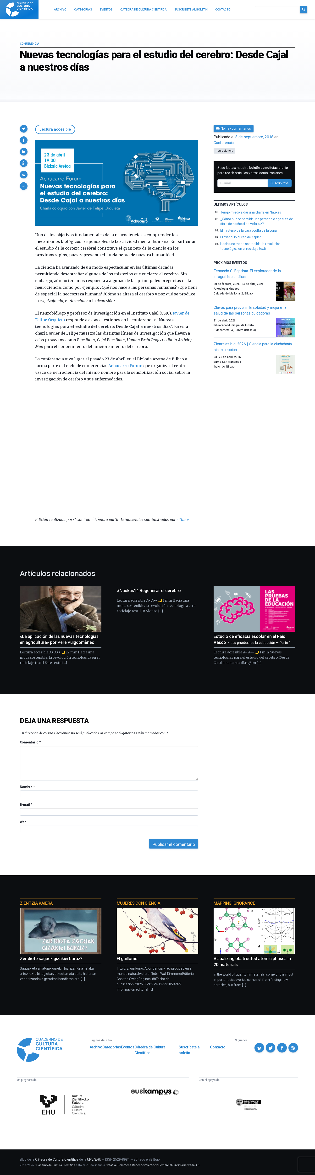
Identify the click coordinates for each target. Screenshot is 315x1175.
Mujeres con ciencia (138, 903)
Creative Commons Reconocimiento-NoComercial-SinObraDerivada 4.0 (152, 1165)
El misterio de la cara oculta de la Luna (248, 230)
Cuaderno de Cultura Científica (55, 1165)
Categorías (111, 1047)
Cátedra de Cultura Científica (150, 1050)
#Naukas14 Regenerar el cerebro (149, 590)
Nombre (27, 787)
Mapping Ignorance (234, 903)
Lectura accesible (55, 129)
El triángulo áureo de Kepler (240, 237)
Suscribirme (280, 183)
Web (23, 822)
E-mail (26, 804)
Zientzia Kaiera (36, 903)
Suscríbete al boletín (189, 1050)
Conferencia (29, 43)
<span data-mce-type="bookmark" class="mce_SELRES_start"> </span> (117, 449)
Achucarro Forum (125, 365)
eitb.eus (183, 519)
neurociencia (224, 150)
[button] (24, 129)
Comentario (30, 742)
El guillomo (127, 958)
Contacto (218, 1047)
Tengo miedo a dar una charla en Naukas (250, 212)
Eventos (127, 1047)
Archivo (96, 1047)
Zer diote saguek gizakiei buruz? (51, 958)
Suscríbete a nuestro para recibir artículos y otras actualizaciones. (252, 170)
